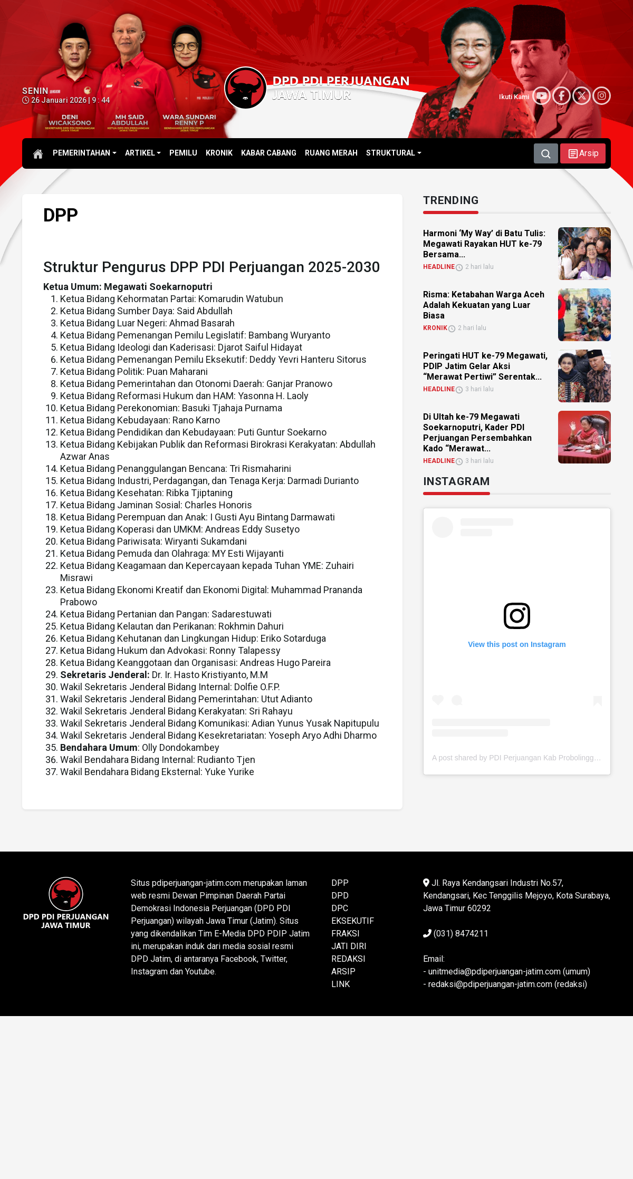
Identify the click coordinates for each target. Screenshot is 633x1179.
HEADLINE (439, 266)
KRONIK (435, 328)
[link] (580, 253)
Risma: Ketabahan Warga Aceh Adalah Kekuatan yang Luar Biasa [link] (483, 305)
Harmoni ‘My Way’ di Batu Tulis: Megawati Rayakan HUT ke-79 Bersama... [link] (484, 243)
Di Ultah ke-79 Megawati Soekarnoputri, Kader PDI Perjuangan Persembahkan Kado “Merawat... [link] (477, 432)
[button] (583, 153)
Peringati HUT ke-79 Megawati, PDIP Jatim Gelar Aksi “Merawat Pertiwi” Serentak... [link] (485, 366)
